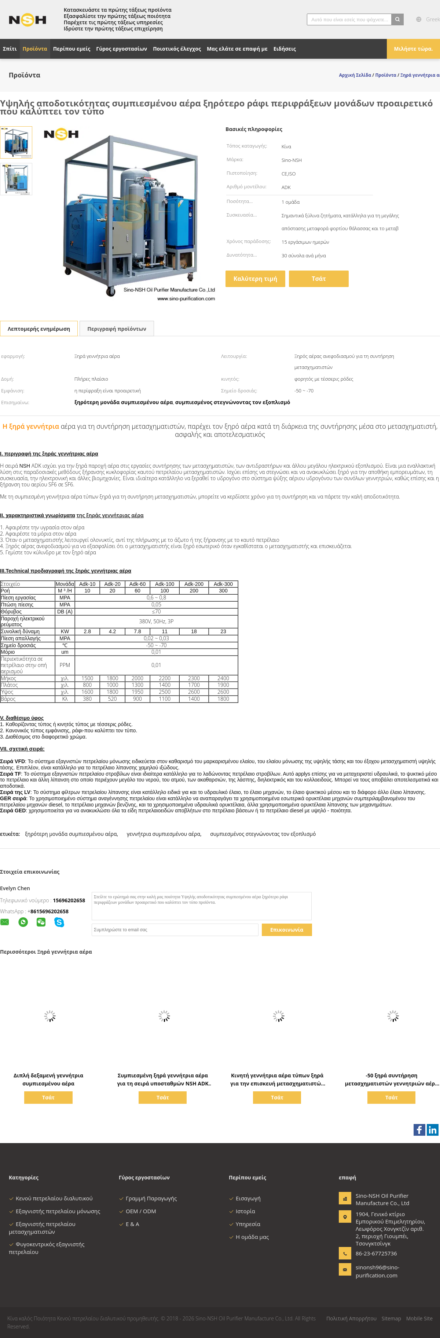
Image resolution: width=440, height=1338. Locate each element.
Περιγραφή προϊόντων (116, 328)
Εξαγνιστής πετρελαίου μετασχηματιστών (42, 1227)
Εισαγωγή (245, 1198)
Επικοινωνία (286, 929)
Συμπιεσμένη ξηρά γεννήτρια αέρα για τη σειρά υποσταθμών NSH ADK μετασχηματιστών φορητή (162, 1083)
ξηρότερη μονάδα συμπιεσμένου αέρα (71, 833)
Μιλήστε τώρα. (413, 48)
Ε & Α (129, 1224)
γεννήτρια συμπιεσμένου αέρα (163, 833)
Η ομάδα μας (249, 1236)
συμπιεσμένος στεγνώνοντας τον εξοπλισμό (263, 833)
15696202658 (69, 900)
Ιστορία (242, 1211)
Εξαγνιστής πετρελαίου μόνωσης (54, 1211)
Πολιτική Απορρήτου (351, 1318)
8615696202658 (49, 911)
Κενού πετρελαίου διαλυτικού (51, 1198)
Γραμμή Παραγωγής (148, 1198)
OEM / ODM (137, 1211)
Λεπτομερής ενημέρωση (39, 328)
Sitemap (391, 1318)
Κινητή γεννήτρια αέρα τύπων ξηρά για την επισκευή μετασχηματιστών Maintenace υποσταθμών (277, 1083)
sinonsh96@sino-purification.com (377, 1271)
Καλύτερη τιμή (255, 279)
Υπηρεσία (244, 1224)
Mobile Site (419, 1318)
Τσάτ (319, 279)
